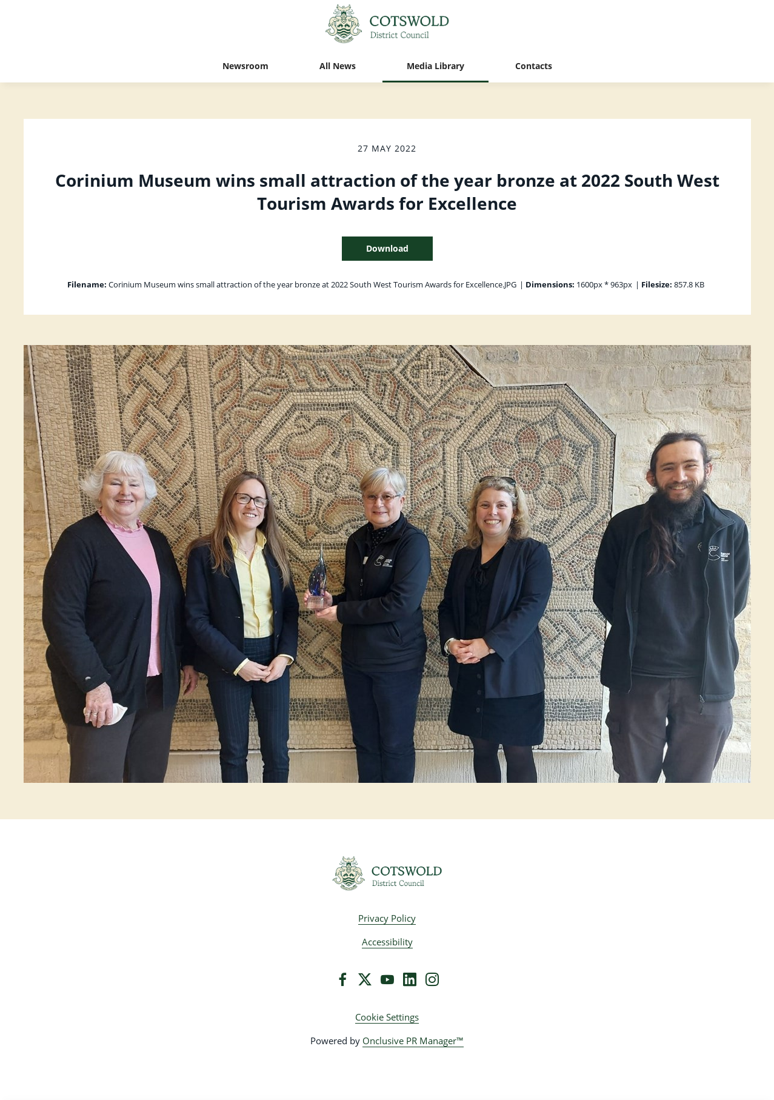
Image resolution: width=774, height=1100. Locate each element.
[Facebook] (342, 979)
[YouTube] (387, 979)
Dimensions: (550, 284)
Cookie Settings (387, 1017)
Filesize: (656, 284)
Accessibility (387, 942)
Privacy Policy (387, 918)
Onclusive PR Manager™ (413, 1041)
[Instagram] (432, 979)
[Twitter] (365, 979)
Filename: (87, 284)
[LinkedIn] (409, 979)
